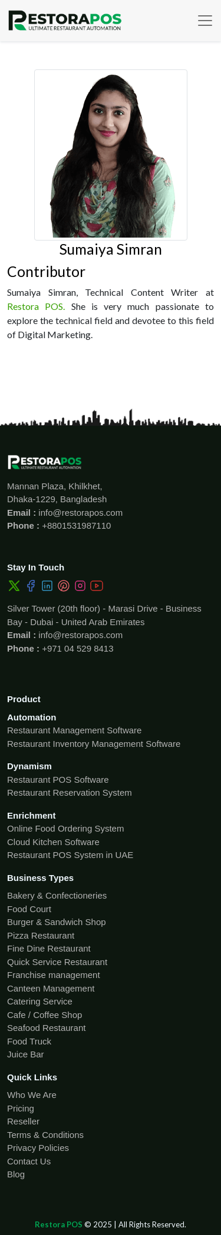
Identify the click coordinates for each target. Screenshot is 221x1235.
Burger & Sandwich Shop (56, 922)
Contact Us (29, 1161)
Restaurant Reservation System (69, 792)
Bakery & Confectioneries (57, 895)
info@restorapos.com (79, 513)
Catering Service (39, 1001)
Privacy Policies (38, 1148)
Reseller (23, 1121)
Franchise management (53, 975)
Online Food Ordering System (65, 828)
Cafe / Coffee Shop (44, 1015)
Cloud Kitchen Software (53, 842)
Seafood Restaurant (46, 1028)
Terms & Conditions (45, 1135)
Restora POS (59, 1224)
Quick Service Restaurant (57, 962)
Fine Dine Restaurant (49, 948)
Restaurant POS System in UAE (70, 855)
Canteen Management (50, 988)
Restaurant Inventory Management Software (93, 744)
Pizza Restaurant (40, 935)
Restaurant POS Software (58, 780)
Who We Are (32, 1095)
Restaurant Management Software (74, 730)
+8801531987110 (75, 525)
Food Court (29, 909)
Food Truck (29, 1041)
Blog (16, 1174)
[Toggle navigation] (205, 20)
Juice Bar (25, 1054)
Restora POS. (36, 306)
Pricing (20, 1108)
